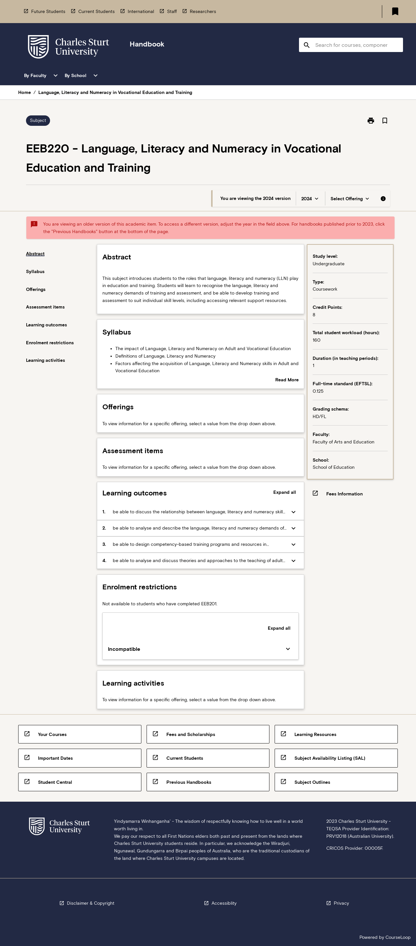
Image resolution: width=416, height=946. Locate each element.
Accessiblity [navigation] (224, 903)
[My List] (395, 11)
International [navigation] (141, 11)
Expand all (284, 492)
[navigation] (68, 48)
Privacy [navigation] (341, 903)
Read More (287, 380)
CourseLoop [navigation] (398, 937)
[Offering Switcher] (350, 198)
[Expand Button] (293, 512)
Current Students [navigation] (96, 11)
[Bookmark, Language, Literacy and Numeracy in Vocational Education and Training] (385, 120)
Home (24, 92)
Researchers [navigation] (203, 11)
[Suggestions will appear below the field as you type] (351, 45)
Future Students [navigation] (48, 11)
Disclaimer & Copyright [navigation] (90, 903)
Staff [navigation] (172, 11)
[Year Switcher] (310, 198)
